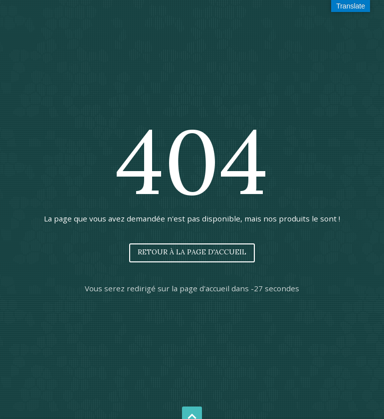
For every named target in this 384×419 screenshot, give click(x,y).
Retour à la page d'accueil (192, 251)
